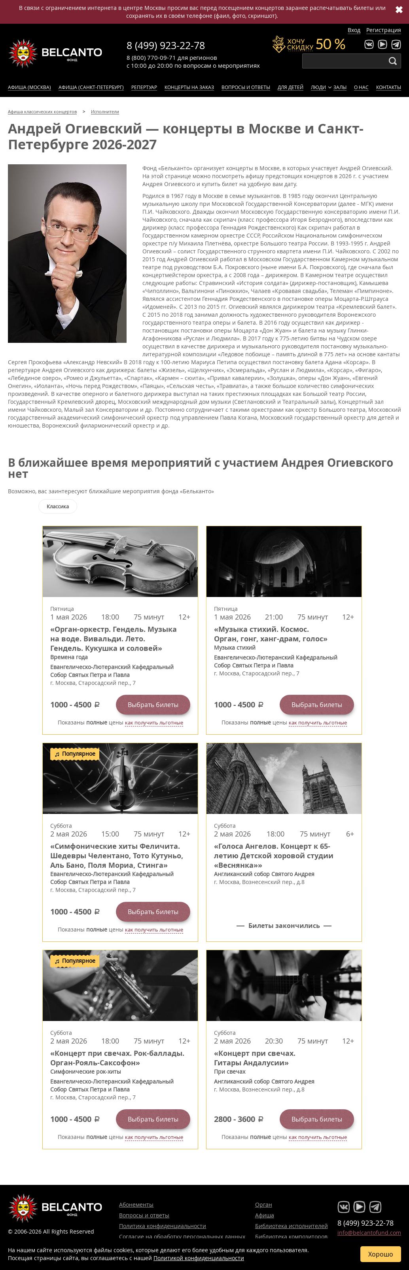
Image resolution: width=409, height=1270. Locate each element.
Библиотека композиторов (291, 1236)
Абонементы (136, 1204)
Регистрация (383, 30)
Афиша (264, 1215)
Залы (340, 87)
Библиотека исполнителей (291, 1226)
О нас (361, 87)
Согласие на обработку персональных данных (182, 1236)
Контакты (388, 87)
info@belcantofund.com (369, 1232)
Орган (263, 1204)
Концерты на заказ (189, 87)
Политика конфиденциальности (162, 1226)
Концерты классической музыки (55, 53)
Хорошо (380, 1254)
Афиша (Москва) (29, 87)
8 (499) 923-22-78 (166, 45)
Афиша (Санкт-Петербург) (91, 87)
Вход (354, 30)
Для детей (290, 87)
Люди (318, 87)
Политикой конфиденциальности (198, 1258)
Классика (58, 506)
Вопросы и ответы (246, 87)
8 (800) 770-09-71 (151, 57)
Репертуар (144, 87)
